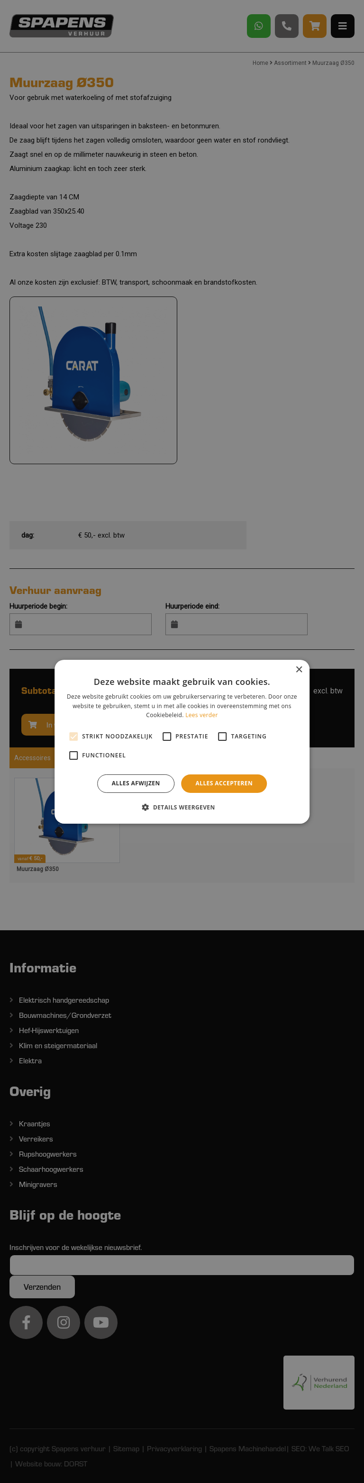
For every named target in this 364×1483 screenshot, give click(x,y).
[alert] (182, 741)
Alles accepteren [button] (224, 783)
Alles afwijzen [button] (136, 783)
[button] (182, 807)
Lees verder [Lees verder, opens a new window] (201, 715)
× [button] (298, 669)
